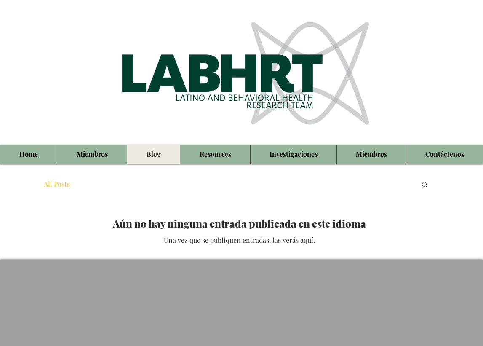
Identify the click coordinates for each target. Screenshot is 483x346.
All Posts (57, 184)
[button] (425, 185)
